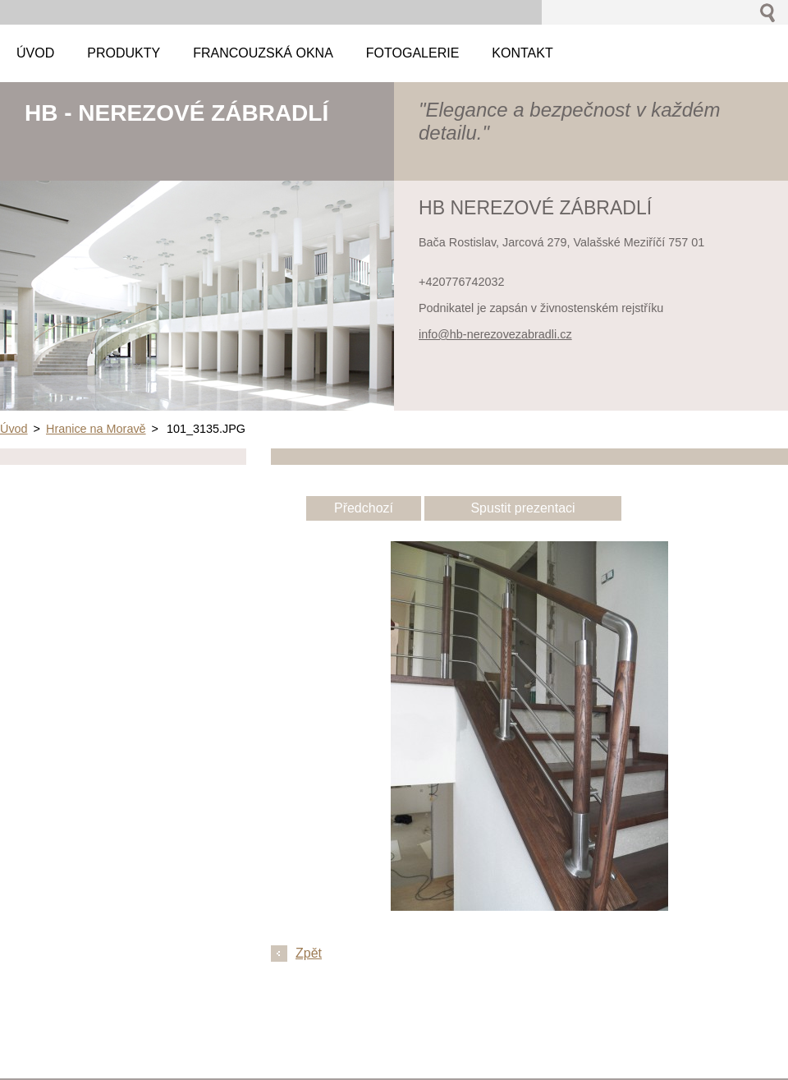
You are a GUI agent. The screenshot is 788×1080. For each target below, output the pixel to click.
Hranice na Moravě (96, 428)
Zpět (309, 953)
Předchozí (363, 508)
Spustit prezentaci (522, 508)
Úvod (14, 428)
